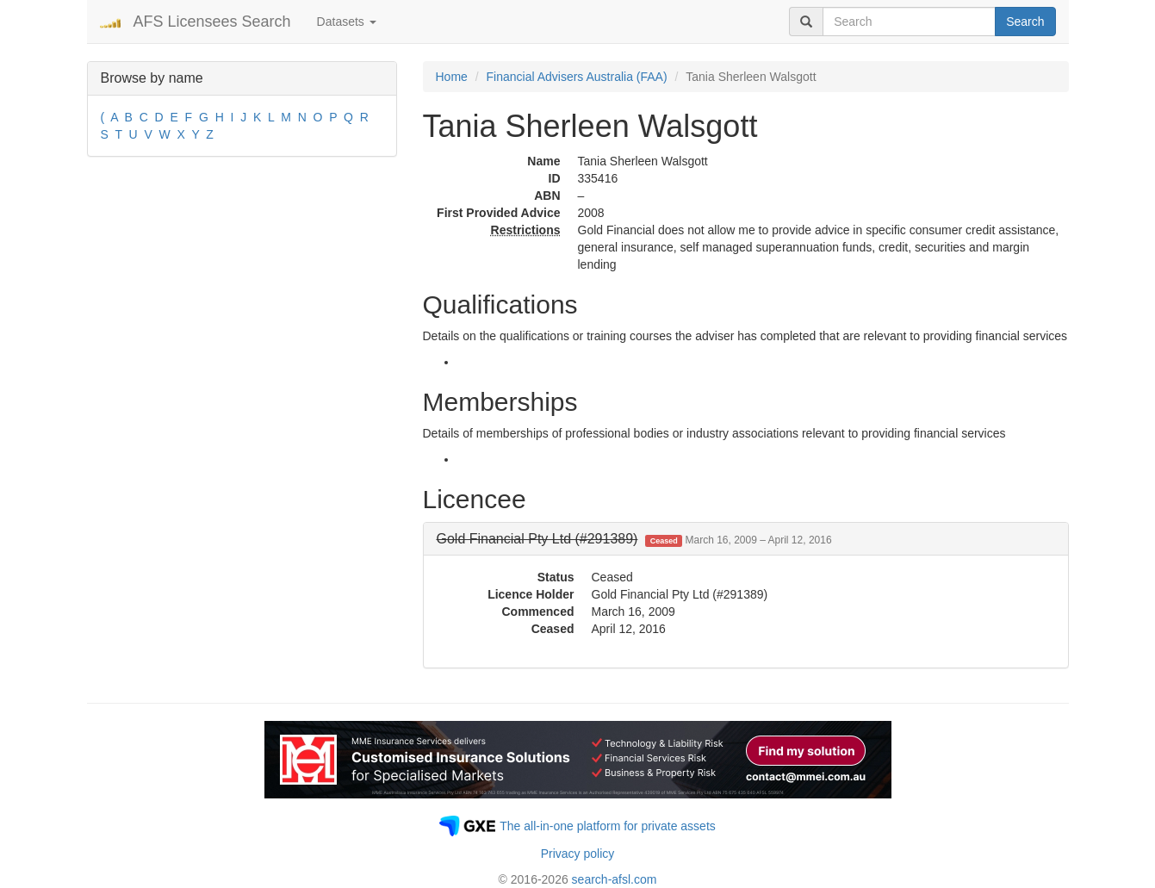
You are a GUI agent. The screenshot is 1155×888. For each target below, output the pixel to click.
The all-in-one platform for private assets (608, 826)
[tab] (746, 539)
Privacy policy (578, 853)
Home (452, 77)
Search (1025, 21)
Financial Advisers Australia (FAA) (577, 77)
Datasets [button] (346, 21)
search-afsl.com (614, 879)
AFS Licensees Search (212, 21)
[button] (634, 538)
